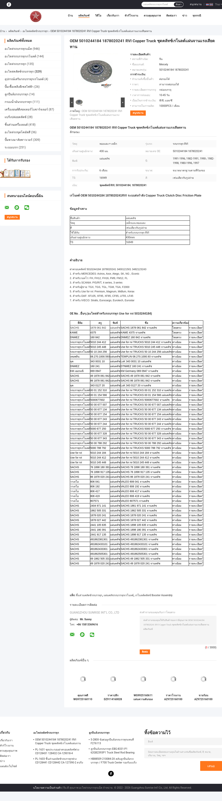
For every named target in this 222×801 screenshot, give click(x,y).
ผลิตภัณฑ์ (84, 15)
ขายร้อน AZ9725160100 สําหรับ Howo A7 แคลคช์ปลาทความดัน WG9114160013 (203, 697)
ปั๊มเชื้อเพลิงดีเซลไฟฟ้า (19, 86)
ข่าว (184, 15)
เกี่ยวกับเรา (113, 15)
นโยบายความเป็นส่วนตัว (47, 787)
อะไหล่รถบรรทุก (15, 64)
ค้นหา (178, 4)
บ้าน (70, 15)
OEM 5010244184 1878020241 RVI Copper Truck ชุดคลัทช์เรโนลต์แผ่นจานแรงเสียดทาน (96, 115)
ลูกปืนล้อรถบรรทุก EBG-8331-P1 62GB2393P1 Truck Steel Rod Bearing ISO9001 (112, 751)
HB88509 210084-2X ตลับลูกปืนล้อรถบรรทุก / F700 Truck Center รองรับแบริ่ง (114, 760)
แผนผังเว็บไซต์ (8, 766)
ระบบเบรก (11, 147)
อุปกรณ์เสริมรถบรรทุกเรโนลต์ (24, 79)
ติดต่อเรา (171, 15)
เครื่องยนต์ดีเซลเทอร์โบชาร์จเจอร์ (26, 109)
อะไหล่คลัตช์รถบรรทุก (35, 31)
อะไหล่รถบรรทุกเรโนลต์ (20, 56)
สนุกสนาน (196, 4)
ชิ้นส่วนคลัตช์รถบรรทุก (89, 595)
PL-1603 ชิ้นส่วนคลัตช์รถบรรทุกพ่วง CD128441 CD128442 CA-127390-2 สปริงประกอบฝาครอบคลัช (59, 761)
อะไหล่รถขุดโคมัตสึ (17, 132)
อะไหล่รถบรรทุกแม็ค (18, 49)
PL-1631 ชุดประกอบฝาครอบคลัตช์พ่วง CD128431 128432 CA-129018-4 (57, 751)
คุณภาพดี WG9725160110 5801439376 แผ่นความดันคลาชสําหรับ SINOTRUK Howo (82, 697)
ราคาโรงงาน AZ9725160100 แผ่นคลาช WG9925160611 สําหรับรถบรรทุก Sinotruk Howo (173, 697)
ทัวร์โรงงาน (131, 15)
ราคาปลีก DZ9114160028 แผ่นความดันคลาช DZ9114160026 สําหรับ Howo (113, 697)
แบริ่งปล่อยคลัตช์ (15, 117)
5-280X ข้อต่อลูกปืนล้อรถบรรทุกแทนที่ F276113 (112, 741)
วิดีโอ (98, 15)
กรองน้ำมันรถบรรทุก (18, 102)
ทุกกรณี (197, 15)
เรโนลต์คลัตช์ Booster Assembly (154, 595)
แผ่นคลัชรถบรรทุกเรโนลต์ (119, 595)
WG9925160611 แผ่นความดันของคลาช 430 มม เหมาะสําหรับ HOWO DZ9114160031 (143, 697)
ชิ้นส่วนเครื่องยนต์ (16, 124)
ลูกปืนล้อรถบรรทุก (16, 94)
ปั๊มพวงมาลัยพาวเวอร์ (18, 140)
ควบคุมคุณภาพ (152, 15)
